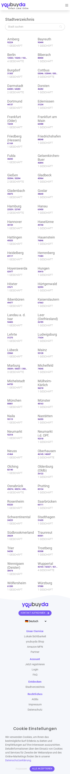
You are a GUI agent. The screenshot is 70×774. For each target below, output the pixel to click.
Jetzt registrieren (35, 664)
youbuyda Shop (35, 641)
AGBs (35, 699)
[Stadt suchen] (35, 26)
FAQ (35, 674)
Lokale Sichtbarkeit (35, 636)
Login (35, 669)
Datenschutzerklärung (18, 760)
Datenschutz (35, 709)
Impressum (35, 704)
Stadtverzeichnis (35, 686)
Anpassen (21, 768)
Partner (35, 651)
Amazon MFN (35, 646)
